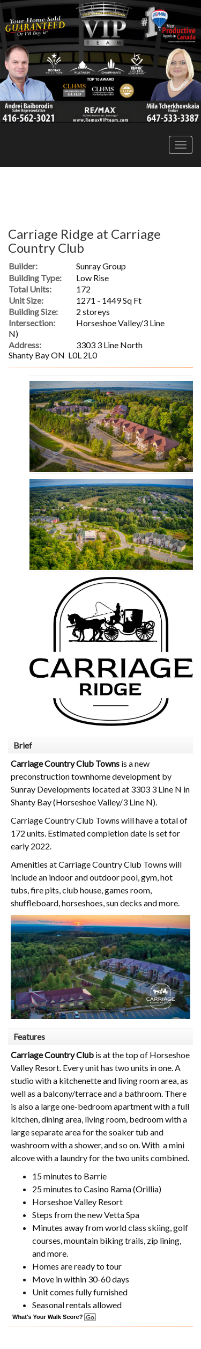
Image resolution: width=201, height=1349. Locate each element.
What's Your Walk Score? (54, 1317)
